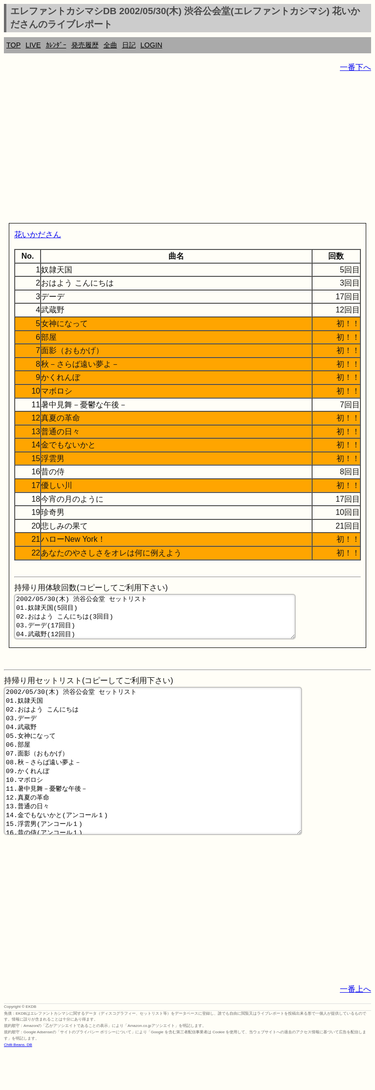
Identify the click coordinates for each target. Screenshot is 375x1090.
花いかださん (37, 234)
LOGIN (152, 45)
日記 (129, 45)
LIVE (33, 45)
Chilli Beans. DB (18, 1083)
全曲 (110, 45)
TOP (13, 45)
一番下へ (355, 67)
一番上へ (355, 1027)
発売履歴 (85, 45)
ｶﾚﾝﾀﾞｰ (56, 45)
